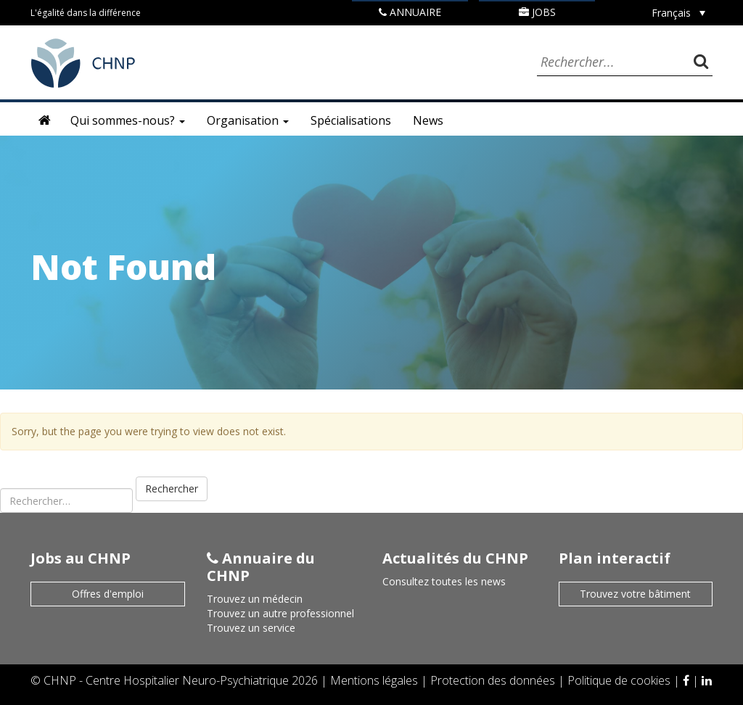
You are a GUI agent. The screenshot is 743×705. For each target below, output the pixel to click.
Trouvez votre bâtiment (635, 594)
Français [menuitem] (671, 13)
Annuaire (410, 12)
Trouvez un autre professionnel (280, 613)
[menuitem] (678, 13)
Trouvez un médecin (255, 599)
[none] (678, 13)
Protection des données (494, 680)
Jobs (537, 12)
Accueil (44, 120)
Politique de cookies (620, 680)
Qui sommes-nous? (127, 120)
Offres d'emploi (108, 594)
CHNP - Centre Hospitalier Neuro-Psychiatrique (166, 680)
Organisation (248, 120)
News (428, 120)
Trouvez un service (251, 628)
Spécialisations (351, 120)
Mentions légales (375, 680)
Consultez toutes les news (444, 581)
